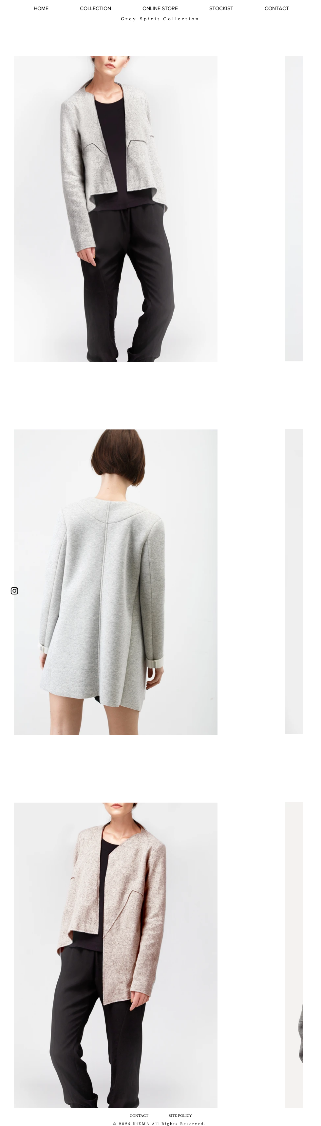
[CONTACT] (139, 1115)
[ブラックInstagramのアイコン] (14, 591)
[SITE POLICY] (180, 1115)
